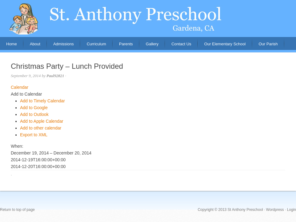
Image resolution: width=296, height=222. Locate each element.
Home (11, 44)
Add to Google (34, 107)
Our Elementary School (224, 44)
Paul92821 (55, 75)
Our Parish (268, 44)
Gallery (152, 44)
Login (291, 210)
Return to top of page (17, 210)
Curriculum (96, 44)
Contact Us (181, 44)
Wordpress (275, 210)
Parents (123, 46)
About (32, 46)
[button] (26, 94)
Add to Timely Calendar (42, 100)
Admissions (60, 46)
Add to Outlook (34, 114)
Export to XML (33, 134)
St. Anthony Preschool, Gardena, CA (148, 18)
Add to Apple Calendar (41, 121)
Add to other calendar (40, 127)
